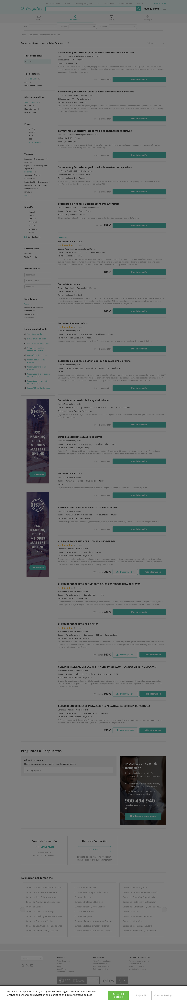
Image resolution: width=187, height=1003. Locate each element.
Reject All (141, 995)
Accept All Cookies (118, 995)
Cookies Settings (163, 995)
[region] (93, 994)
